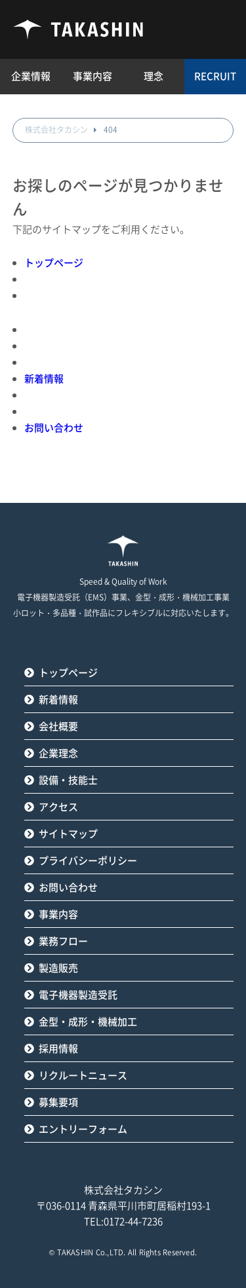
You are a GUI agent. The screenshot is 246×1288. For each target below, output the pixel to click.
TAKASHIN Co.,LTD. (91, 1252)
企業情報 (31, 76)
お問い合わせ (53, 428)
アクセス (58, 807)
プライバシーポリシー (88, 861)
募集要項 (58, 1102)
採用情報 (58, 1049)
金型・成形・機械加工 (88, 1022)
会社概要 (58, 726)
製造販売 (58, 968)
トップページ (53, 263)
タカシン (78, 29)
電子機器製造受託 (78, 995)
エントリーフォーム (83, 1129)
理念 (153, 76)
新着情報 (44, 379)
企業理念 (58, 753)
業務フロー (63, 941)
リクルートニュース (83, 1075)
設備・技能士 (68, 780)
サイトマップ (68, 834)
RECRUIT (215, 76)
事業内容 (58, 914)
